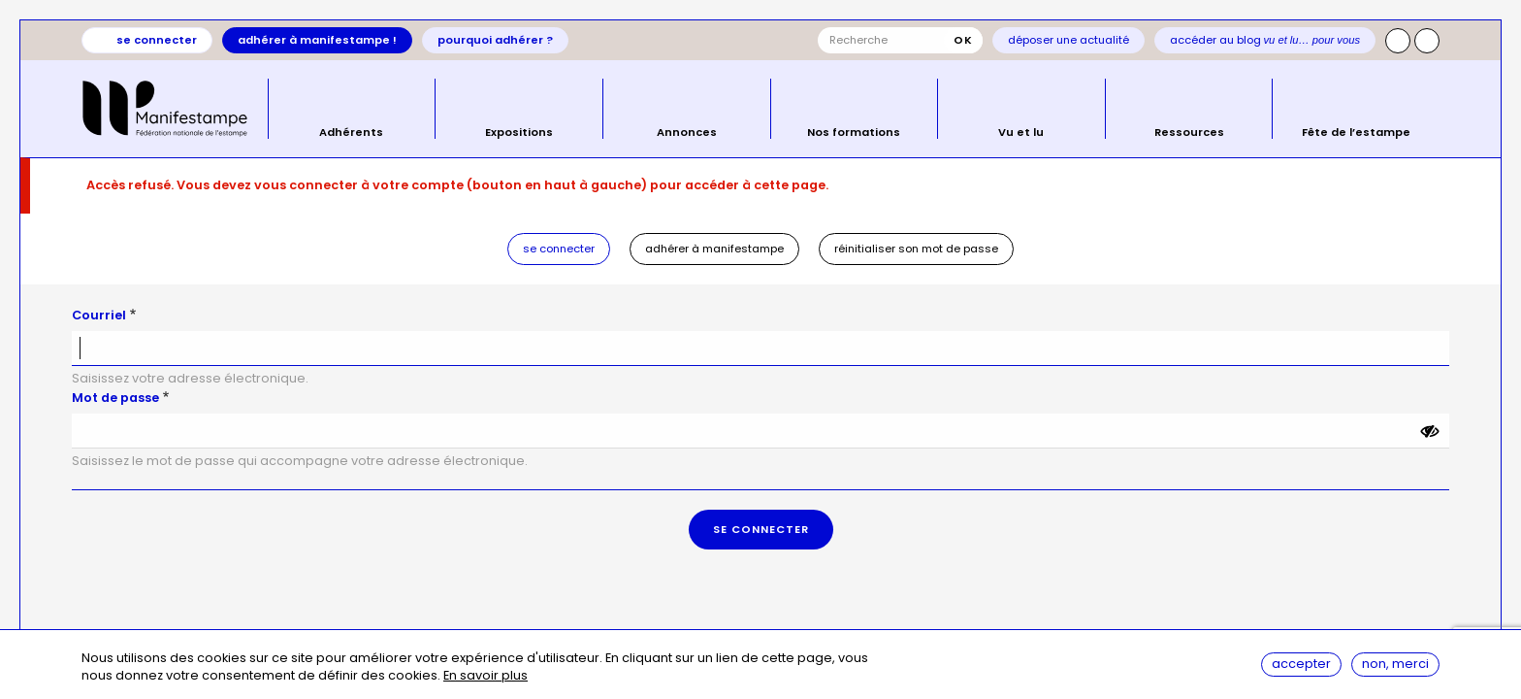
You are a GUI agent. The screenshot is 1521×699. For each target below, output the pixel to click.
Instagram (1397, 40)
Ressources (1189, 131)
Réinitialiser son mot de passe (916, 248)
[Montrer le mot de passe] (1430, 431)
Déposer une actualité (1068, 40)
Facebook (1427, 40)
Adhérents (351, 131)
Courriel (99, 315)
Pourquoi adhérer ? (495, 40)
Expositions (519, 131)
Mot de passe (115, 397)
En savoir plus (485, 676)
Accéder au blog (1265, 40)
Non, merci (1395, 663)
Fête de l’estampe (1356, 131)
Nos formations (853, 131)
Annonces (687, 131)
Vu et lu (1021, 131)
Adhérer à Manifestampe (714, 248)
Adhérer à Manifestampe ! (317, 40)
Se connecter (156, 40)
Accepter (1301, 663)
